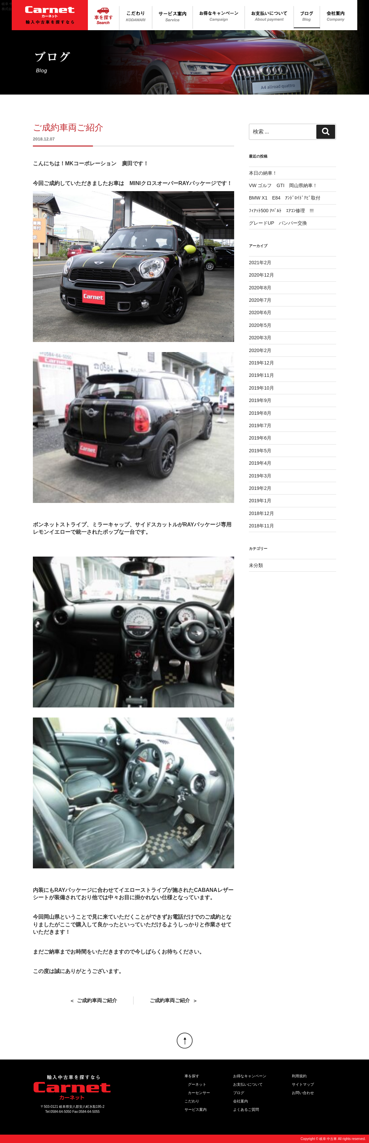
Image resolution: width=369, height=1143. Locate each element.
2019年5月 (260, 450)
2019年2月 (260, 488)
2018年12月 (261, 513)
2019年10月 (261, 388)
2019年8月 (260, 413)
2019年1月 (260, 500)
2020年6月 (260, 312)
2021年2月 (260, 262)
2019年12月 (261, 362)
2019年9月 (260, 400)
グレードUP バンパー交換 (278, 223)
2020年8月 (260, 287)
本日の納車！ (263, 173)
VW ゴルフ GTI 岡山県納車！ (283, 185)
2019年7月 (260, 425)
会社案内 (240, 1101)
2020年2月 (260, 350)
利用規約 (299, 1076)
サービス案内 (195, 1109)
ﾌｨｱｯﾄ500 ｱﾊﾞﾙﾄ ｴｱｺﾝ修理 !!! (281, 210)
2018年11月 (261, 525)
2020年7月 (260, 300)
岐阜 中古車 (328, 1139)
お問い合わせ (303, 1093)
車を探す (191, 1076)
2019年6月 (260, 438)
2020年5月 (260, 325)
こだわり (191, 1101)
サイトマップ (303, 1084)
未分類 (256, 565)
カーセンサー (199, 1093)
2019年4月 (260, 463)
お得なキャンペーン (249, 1076)
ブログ (238, 1093)
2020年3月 (260, 337)
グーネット (197, 1084)
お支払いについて (248, 1084)
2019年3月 (260, 475)
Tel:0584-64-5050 (58, 1111)
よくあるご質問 (246, 1109)
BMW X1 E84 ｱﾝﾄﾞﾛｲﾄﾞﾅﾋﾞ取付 (284, 198)
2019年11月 (261, 375)
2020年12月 (261, 275)
